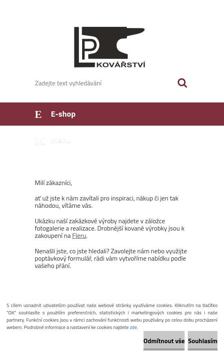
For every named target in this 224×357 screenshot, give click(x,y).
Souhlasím (202, 341)
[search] (182, 83)
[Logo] (107, 47)
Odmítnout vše (164, 341)
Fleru (79, 235)
